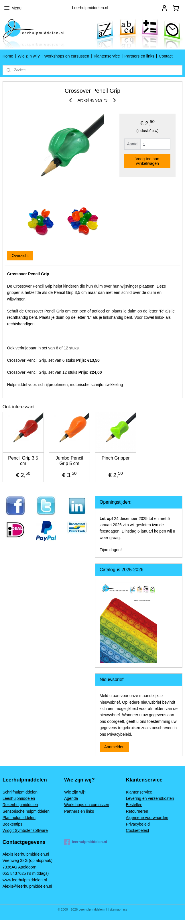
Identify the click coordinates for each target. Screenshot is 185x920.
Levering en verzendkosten (150, 798)
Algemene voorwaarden (147, 817)
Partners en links (139, 56)
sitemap (115, 909)
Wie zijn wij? (29, 56)
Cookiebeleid (137, 830)
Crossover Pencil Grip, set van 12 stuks (42, 372)
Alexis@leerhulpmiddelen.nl (27, 886)
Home (8, 56)
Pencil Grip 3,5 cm (23, 461)
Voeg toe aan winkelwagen (147, 161)
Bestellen (134, 804)
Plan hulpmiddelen (19, 817)
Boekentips (12, 824)
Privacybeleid (137, 824)
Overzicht (20, 256)
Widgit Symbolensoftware (25, 830)
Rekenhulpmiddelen (20, 804)
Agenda (71, 798)
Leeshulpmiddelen (19, 798)
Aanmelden (114, 747)
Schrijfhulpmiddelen (20, 792)
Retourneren (137, 811)
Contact (165, 56)
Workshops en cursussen (66, 56)
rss (125, 909)
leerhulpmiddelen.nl (85, 842)
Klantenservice (107, 56)
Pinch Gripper (116, 458)
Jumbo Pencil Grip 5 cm (69, 461)
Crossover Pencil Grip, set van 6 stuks (41, 360)
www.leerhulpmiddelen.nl (25, 880)
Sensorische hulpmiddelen (26, 811)
